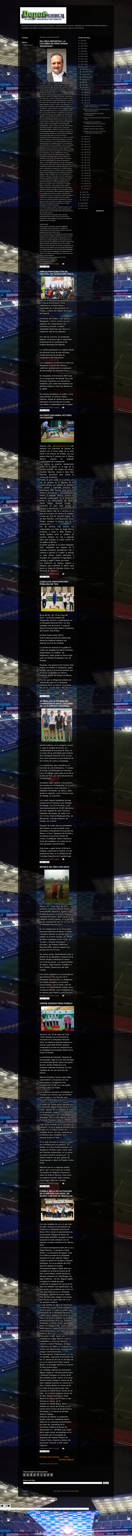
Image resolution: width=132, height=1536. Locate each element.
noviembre (85, 72)
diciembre (85, 69)
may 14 (86, 160)
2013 (82, 203)
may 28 (86, 95)
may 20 (86, 147)
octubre (84, 74)
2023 (82, 43)
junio (83, 85)
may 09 (86, 173)
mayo (84, 87)
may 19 (86, 149)
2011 (82, 208)
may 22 (86, 141)
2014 (82, 67)
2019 (82, 54)
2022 (82, 46)
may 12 (86, 165)
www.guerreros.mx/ (61, 446)
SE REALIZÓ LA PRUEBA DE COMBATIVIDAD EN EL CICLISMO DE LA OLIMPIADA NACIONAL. (56, 703)
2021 (82, 48)
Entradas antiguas (66, 1460)
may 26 (86, 100)
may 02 (86, 186)
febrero (84, 197)
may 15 (86, 157)
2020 (82, 51)
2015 (82, 64)
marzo (84, 194)
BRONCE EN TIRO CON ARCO (54, 867)
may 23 (86, 139)
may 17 (86, 154)
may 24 (86, 136)
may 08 (86, 175)
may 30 (86, 92)
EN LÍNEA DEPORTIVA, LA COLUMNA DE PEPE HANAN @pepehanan (54, 43)
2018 (82, 56)
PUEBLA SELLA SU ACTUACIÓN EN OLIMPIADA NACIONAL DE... (94, 132)
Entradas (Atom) (53, 1464)
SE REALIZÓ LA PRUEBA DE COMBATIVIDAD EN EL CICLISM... (94, 122)
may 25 (86, 103)
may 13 (86, 162)
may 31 (86, 89)
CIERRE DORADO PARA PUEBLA (56, 1003)
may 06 (86, 178)
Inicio (66, 1457)
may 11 (86, 168)
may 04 (86, 183)
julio (83, 82)
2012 (82, 206)
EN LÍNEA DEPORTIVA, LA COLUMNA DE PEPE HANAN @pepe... (96, 106)
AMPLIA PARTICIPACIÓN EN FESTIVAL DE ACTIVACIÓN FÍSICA (56, 272)
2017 (82, 59)
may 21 (86, 144)
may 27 (86, 97)
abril (83, 192)
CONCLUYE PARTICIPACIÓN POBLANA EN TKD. (54, 583)
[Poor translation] (7, 1506)
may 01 (86, 189)
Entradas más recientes (49, 1457)
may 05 (86, 181)
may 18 (86, 152)
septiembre (85, 77)
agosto (84, 79)
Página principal (28, 45)
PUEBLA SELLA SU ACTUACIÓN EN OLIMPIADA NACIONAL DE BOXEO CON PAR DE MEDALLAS (56, 1193)
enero (84, 200)
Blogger (76, 1491)
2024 (82, 40)
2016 (82, 61)
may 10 (86, 170)
